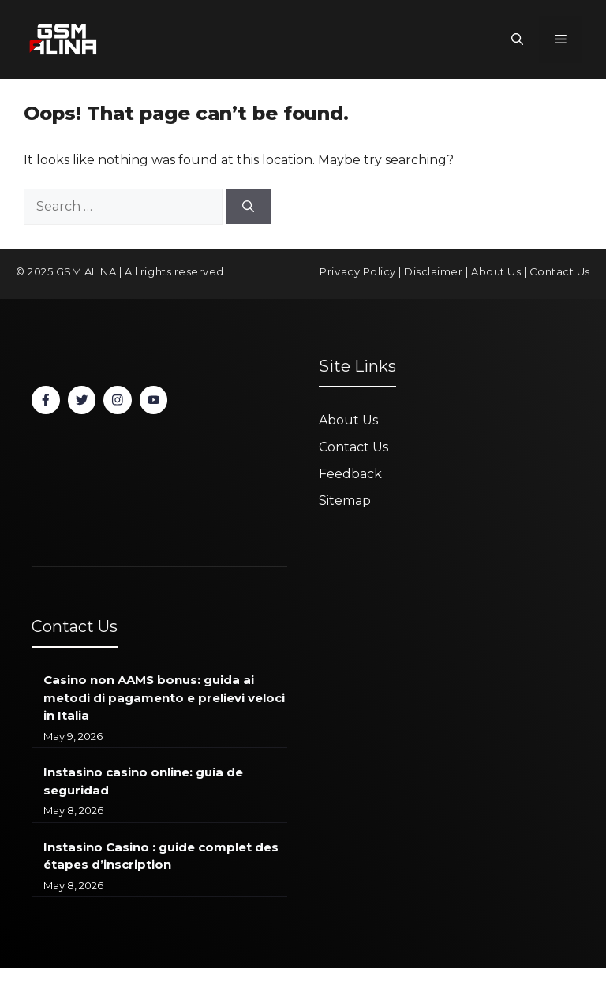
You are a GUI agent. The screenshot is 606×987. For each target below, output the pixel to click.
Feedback (350, 473)
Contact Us (559, 271)
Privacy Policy (357, 271)
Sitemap (345, 500)
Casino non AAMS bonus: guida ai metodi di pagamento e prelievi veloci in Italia (164, 697)
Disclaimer (433, 271)
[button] (517, 39)
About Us (496, 271)
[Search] (248, 207)
